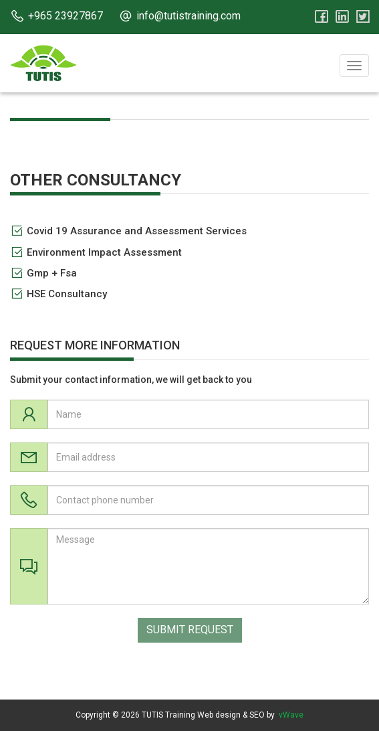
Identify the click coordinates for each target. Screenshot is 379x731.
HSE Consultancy (67, 294)
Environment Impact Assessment (104, 252)
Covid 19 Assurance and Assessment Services (137, 231)
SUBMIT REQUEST (189, 629)
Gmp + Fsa (52, 273)
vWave (291, 715)
